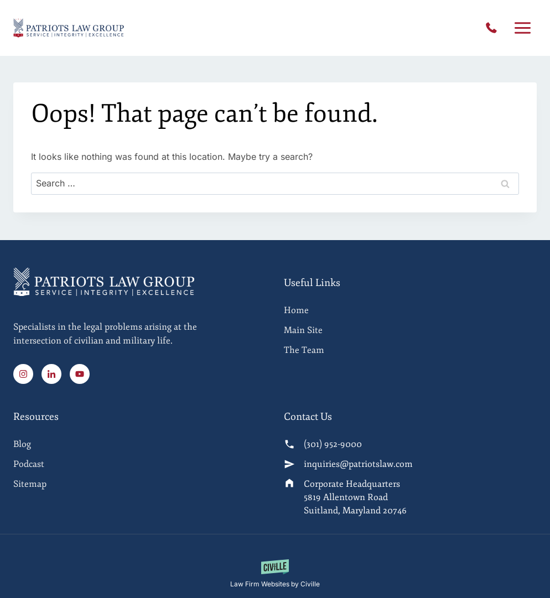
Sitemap (29, 484)
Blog (22, 444)
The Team (304, 350)
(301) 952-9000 (494, 28)
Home (296, 310)
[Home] (139, 326)
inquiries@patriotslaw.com (358, 464)
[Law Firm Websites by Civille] (275, 574)
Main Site (303, 330)
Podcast (28, 464)
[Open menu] (522, 28)
